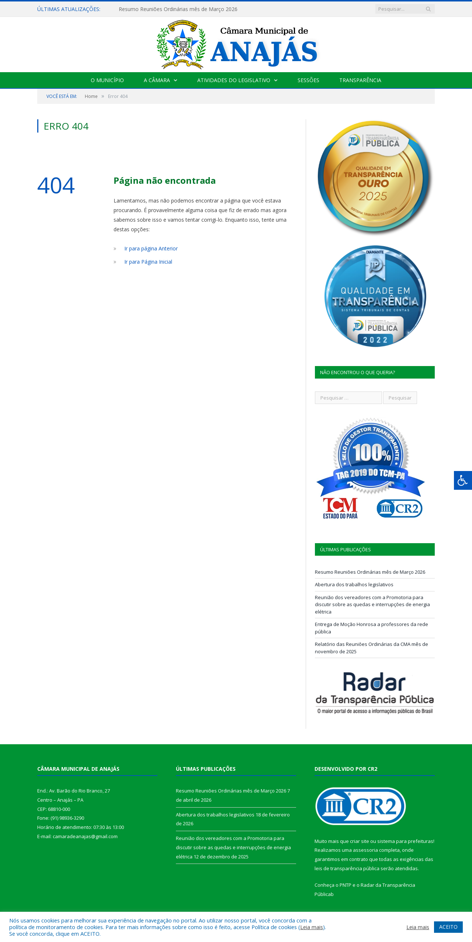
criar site (359, 841)
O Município (107, 80)
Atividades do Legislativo (233, 80)
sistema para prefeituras (405, 841)
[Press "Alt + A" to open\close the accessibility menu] (463, 480)
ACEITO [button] (448, 926)
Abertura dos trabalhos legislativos (354, 584)
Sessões (308, 80)
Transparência (360, 80)
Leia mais (311, 927)
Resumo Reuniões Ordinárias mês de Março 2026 (178, 9)
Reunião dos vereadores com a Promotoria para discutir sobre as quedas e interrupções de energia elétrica (372, 604)
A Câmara (157, 80)
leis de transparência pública (347, 868)
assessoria (365, 850)
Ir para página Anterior (151, 248)
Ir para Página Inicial (148, 261)
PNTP (345, 885)
